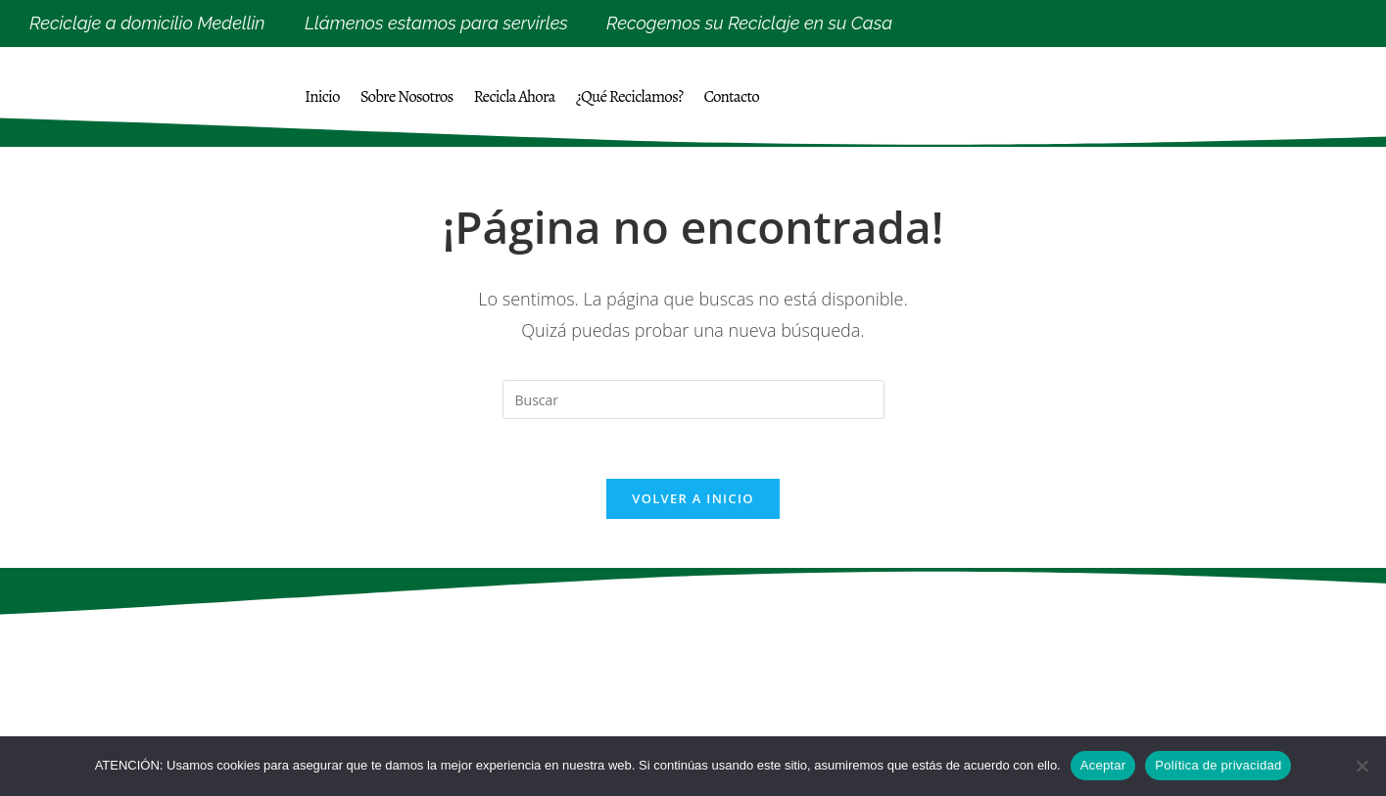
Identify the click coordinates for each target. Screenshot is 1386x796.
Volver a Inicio (692, 498)
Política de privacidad (1218, 765)
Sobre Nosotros (407, 96)
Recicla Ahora (514, 96)
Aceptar (1103, 765)
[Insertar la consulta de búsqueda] (693, 399)
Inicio (322, 96)
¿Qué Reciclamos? (630, 96)
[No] (1361, 765)
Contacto (731, 96)
